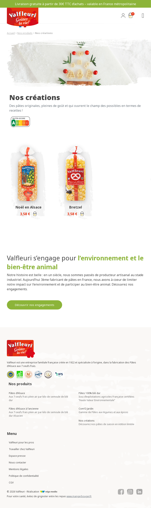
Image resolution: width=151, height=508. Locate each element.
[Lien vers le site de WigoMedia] (48, 491)
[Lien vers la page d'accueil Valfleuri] (21, 349)
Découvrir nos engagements (34, 305)
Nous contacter (17, 462)
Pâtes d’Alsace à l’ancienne (38, 412)
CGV (11, 482)
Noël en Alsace (28, 207)
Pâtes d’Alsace (38, 396)
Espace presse (17, 455)
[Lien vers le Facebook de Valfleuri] (121, 492)
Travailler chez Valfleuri (22, 449)
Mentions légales (18, 469)
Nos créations (106, 422)
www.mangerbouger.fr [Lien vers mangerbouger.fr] (79, 496)
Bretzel (75, 207)
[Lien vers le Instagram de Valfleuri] (130, 492)
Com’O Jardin (103, 410)
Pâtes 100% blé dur (106, 396)
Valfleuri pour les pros (21, 442)
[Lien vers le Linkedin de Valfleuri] (139, 492)
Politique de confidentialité (24, 476)
